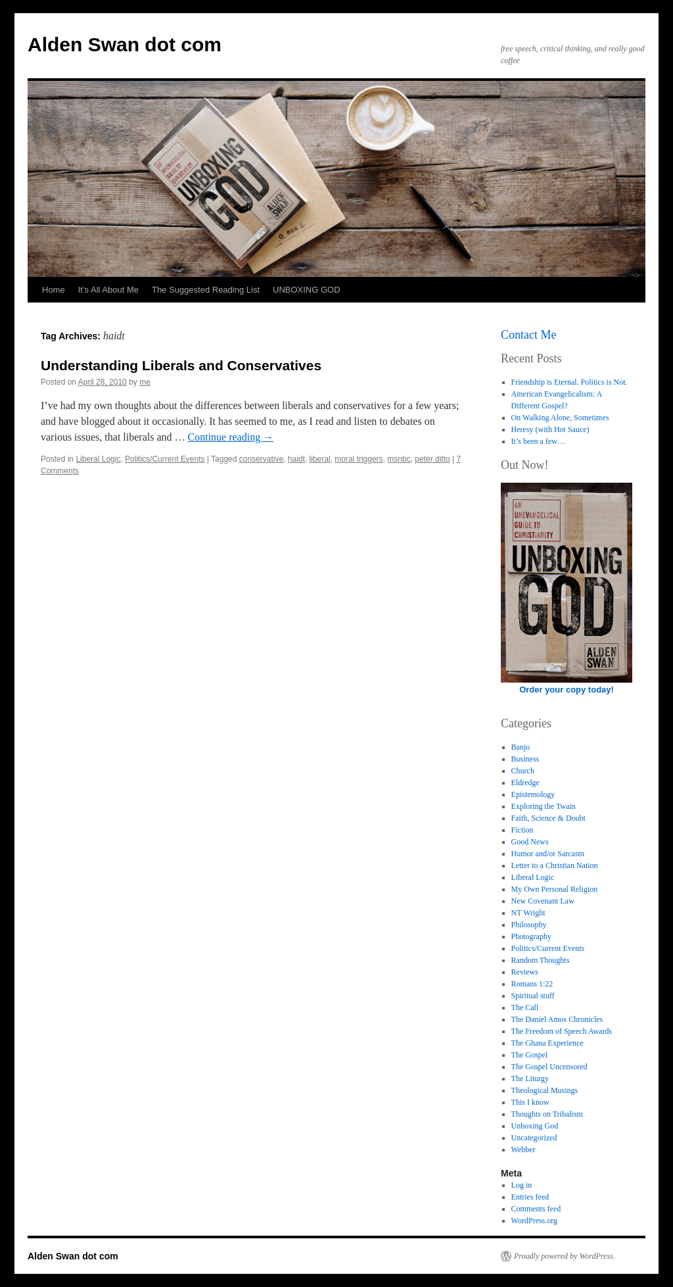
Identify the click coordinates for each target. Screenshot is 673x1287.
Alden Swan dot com (124, 44)
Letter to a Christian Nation (554, 865)
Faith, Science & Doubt (548, 818)
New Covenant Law (542, 901)
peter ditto (432, 459)
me (145, 382)
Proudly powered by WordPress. (564, 1256)
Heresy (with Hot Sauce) (550, 429)
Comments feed (536, 1208)
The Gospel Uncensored (549, 1066)
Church (522, 770)
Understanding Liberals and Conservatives (181, 365)
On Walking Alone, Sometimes (560, 417)
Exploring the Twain (543, 806)
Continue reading (231, 437)
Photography (531, 936)
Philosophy (529, 924)
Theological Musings (544, 1090)
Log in (521, 1185)
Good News (530, 841)
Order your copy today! (566, 689)
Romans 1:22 (532, 983)
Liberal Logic (98, 459)
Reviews (524, 972)
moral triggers (359, 459)
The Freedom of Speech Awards (562, 1031)
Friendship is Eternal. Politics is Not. (569, 382)
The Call (525, 1007)
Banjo (520, 747)
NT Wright (528, 912)
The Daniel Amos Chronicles (557, 1019)
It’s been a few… (538, 441)
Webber (523, 1149)
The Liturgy (530, 1078)
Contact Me (528, 334)
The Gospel (529, 1054)
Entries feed (530, 1197)
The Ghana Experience (547, 1043)
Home (53, 290)
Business (525, 759)
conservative (261, 459)
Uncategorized (534, 1137)
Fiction (522, 830)
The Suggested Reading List (206, 290)
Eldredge (525, 782)
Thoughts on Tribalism (547, 1114)
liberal (320, 459)
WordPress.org (534, 1220)
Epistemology (533, 794)
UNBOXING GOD (306, 290)
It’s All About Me (108, 290)
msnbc (398, 459)
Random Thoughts (540, 960)
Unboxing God (535, 1125)
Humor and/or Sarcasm (547, 853)
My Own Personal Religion (554, 889)
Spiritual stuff (533, 995)
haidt (296, 459)
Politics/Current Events (164, 459)
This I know (530, 1102)
